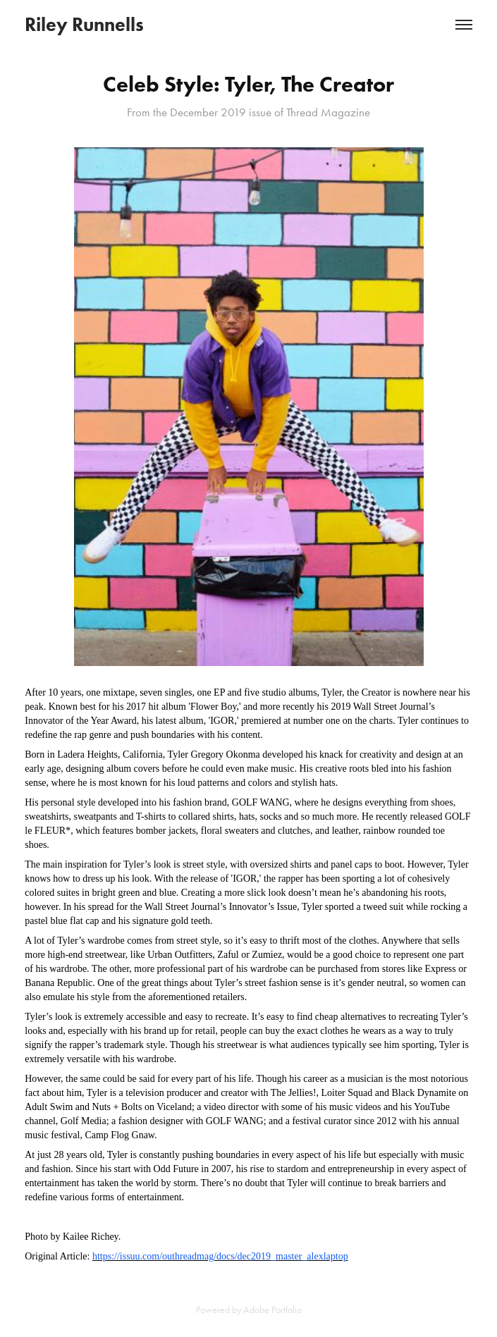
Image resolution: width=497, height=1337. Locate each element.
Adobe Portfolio (272, 1310)
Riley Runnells (84, 24)
